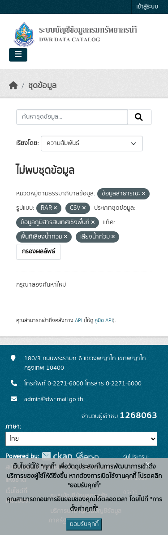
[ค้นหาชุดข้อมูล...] (72, 117)
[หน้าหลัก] (13, 86)
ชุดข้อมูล (42, 86)
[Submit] (139, 117)
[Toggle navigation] (18, 55)
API (78, 320)
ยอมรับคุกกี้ (84, 524)
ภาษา (12, 426)
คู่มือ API (104, 320)
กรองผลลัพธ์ (38, 251)
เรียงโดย (26, 143)
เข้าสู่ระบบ (147, 7)
